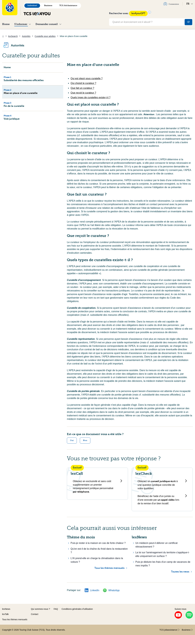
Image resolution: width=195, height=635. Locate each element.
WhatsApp (111, 590)
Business (48, 5)
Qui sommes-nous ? (40, 609)
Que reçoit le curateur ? (83, 92)
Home (6, 24)
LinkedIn (92, 590)
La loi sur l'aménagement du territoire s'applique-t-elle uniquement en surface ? (162, 554)
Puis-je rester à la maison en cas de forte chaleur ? (98, 543)
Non (85, 440)
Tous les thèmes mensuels (109, 568)
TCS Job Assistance (68, 5)
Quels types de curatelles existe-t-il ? (90, 97)
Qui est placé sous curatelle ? (87, 78)
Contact (34, 614)
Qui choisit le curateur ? (83, 83)
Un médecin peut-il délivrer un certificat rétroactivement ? (156, 545)
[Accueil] (3, 36)
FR (189, 3)
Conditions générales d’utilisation (77, 609)
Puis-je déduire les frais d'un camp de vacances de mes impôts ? (162, 564)
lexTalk (5, 614)
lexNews (6, 609)
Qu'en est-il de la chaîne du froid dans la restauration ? (99, 551)
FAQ (56, 609)
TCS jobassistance (170, 630)
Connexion (171, 4)
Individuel (32, 5)
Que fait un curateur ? (82, 88)
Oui (72, 440)
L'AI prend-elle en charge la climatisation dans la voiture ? (97, 560)
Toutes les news (180, 571)
